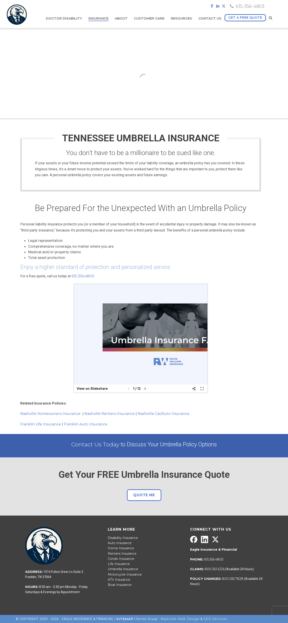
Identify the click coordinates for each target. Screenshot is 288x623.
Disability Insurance (123, 538)
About (121, 18)
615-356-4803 (250, 6)
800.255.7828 (232, 579)
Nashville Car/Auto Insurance (163, 414)
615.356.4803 (213, 559)
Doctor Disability (64, 18)
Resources (181, 18)
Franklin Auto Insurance (86, 424)
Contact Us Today (95, 444)
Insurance (98, 18)
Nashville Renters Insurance (109, 414)
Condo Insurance (121, 559)
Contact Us (209, 18)
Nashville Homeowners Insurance (50, 414)
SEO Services (215, 619)
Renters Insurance (122, 554)
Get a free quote (245, 17)
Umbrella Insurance (123, 569)
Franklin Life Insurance (40, 424)
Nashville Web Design (180, 619)
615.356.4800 (83, 276)
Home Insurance (121, 548)
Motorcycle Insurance (125, 574)
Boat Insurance (120, 585)
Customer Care (149, 18)
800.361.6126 (215, 569)
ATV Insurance (119, 580)
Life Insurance (119, 564)
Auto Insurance (120, 543)
